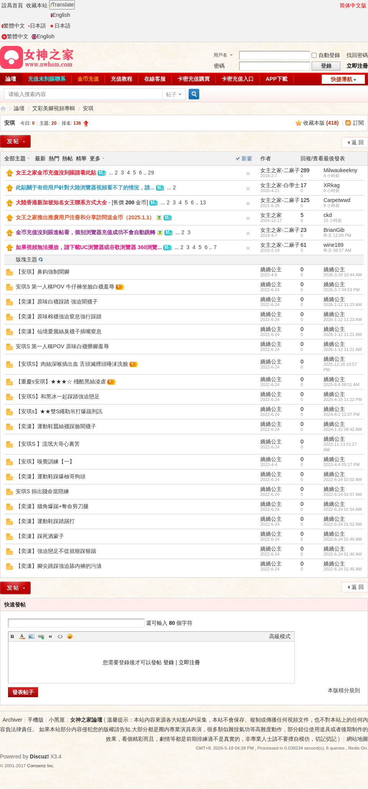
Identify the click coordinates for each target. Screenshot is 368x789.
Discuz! (39, 756)
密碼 (219, 66)
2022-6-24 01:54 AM (343, 509)
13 (203, 202)
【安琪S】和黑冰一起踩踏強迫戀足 (58, 396)
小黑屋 (57, 720)
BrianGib (334, 230)
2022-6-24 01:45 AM (343, 569)
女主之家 (271, 215)
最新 (40, 158)
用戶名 (220, 55)
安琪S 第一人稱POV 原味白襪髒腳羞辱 (62, 346)
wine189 (333, 245)
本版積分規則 (344, 690)
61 (304, 245)
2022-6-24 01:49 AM (343, 539)
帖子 (171, 94)
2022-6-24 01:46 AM (343, 554)
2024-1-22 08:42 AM (343, 429)
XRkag (332, 185)
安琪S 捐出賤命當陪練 (42, 491)
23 (304, 230)
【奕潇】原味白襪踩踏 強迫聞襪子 (57, 301)
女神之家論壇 (3, 108)
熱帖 (67, 158)
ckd (328, 215)
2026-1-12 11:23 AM (343, 304)
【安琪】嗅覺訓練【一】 (45, 461)
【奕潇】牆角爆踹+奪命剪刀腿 (52, 506)
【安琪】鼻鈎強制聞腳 (42, 272)
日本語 (37, 26)
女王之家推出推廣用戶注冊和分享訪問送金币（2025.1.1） (85, 217)
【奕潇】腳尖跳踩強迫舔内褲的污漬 (59, 566)
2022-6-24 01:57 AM (343, 494)
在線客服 (155, 79)
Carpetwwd (337, 200)
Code (60, 636)
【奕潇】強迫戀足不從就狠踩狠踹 (56, 551)
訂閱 (358, 123)
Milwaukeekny (340, 170)
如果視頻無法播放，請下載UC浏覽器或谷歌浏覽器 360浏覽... (89, 247)
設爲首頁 (12, 5)
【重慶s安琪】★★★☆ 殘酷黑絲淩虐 (61, 381)
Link (41, 636)
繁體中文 (13, 26)
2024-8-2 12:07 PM (342, 414)
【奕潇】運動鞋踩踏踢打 (45, 521)
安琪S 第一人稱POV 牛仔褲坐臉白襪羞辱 (65, 287)
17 (304, 185)
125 (305, 200)
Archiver (12, 720)
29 (151, 173)
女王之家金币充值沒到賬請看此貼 (56, 173)
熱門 (54, 158)
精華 (81, 158)
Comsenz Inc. (40, 765)
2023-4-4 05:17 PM (342, 464)
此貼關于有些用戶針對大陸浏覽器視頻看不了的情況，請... (85, 187)
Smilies (70, 636)
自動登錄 (326, 55)
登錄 (168, 662)
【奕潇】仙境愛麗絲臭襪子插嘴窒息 (59, 331)
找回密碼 (357, 55)
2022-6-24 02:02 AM (343, 479)
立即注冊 (357, 66)
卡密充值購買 (193, 79)
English (60, 15)
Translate (62, 5)
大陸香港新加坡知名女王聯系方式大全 (61, 202)
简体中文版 (353, 5)
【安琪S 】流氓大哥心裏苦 (48, 444)
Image (31, 636)
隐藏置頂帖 (248, 173)
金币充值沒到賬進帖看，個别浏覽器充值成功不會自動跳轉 (85, 232)
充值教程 (121, 79)
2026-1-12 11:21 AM (343, 334)
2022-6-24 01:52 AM (343, 524)
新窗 (247, 158)
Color (22, 636)
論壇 (19, 108)
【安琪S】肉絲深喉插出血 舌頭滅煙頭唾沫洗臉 (72, 364)
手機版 (36, 720)
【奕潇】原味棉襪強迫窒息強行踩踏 (59, 316)
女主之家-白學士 (280, 185)
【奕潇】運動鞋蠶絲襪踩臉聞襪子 (56, 426)
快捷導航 (341, 79)
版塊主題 (26, 259)
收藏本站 (37, 5)
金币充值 (88, 79)
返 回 (358, 142)
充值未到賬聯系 (47, 79)
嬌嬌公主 (271, 269)
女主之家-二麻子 (280, 170)
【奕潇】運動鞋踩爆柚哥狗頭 (50, 476)
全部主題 (15, 158)
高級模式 (280, 636)
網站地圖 (357, 739)
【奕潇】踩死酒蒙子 (40, 536)
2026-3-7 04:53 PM (342, 289)
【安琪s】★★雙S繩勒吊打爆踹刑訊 (59, 411)
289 (305, 170)
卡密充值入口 (238, 79)
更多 (95, 158)
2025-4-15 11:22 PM (343, 399)
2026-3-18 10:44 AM (343, 274)
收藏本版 (321, 123)
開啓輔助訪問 (336, 5)
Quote (50, 636)
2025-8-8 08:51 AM (342, 384)
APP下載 (277, 79)
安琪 (88, 108)
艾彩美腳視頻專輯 (53, 108)
